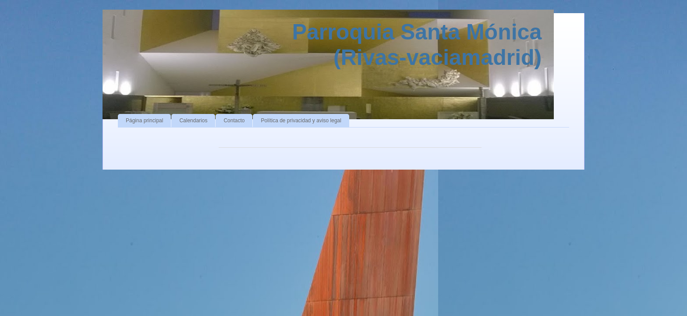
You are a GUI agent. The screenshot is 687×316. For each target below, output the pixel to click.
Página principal (144, 120)
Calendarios (193, 120)
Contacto (233, 120)
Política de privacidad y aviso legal (301, 120)
